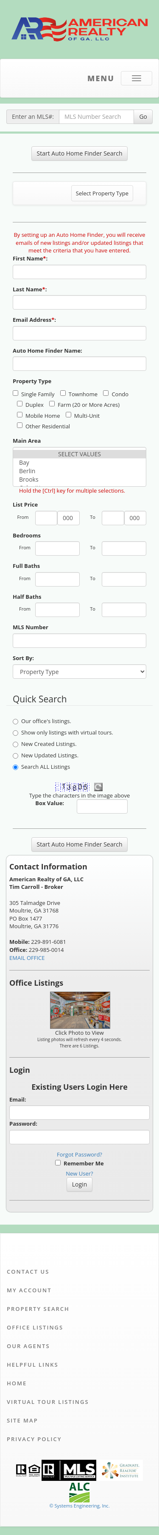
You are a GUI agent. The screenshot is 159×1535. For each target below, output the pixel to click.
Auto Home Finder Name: (48, 350)
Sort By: (23, 658)
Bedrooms (27, 535)
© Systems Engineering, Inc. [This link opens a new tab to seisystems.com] (79, 1505)
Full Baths (26, 566)
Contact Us (28, 1271)
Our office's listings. (42, 721)
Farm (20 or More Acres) (84, 404)
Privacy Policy (34, 1439)
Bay (79, 462)
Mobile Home (38, 415)
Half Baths (27, 596)
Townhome (79, 394)
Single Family (33, 394)
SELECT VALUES (79, 454)
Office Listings (35, 1327)
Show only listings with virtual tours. (63, 732)
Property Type (32, 381)
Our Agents (28, 1346)
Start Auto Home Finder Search (80, 153)
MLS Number (30, 627)
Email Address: (35, 319)
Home (17, 1383)
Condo (115, 394)
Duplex (30, 404)
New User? (79, 1173)
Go (143, 116)
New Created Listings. (45, 744)
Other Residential (43, 426)
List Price (25, 504)
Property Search (38, 1309)
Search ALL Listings (41, 766)
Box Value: (49, 803)
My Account (29, 1290)
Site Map (22, 1420)
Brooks (79, 479)
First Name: (31, 258)
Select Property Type (101, 195)
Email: (17, 1099)
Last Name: (30, 289)
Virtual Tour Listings (48, 1402)
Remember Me (79, 1163)
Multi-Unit (83, 415)
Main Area (27, 440)
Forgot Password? (79, 1154)
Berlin (79, 471)
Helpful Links (33, 1364)
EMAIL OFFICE (27, 958)
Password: (23, 1123)
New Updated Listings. (45, 755)
